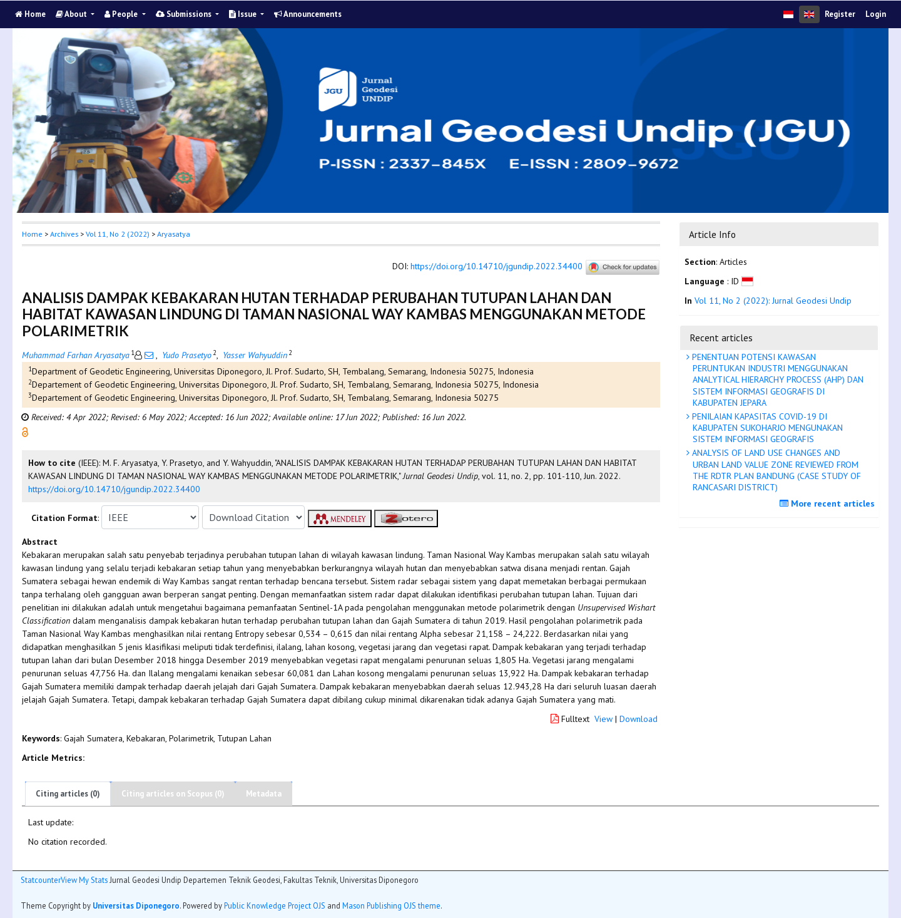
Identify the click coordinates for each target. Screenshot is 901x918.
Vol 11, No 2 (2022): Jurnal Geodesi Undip (773, 300)
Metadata (264, 793)
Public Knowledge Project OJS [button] (274, 905)
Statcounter (41, 880)
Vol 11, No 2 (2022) (118, 234)
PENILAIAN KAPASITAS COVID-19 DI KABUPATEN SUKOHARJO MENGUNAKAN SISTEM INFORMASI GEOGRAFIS (766, 428)
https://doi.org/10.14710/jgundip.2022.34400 (496, 266)
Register (840, 14)
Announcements (308, 14)
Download (638, 719)
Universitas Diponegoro (136, 905)
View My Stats (84, 880)
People (122, 14)
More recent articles (829, 503)
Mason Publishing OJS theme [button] (391, 905)
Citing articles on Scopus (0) (173, 793)
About (72, 14)
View (603, 719)
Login (875, 14)
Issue (243, 14)
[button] (25, 431)
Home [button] (32, 234)
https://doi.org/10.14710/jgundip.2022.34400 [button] (114, 489)
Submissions (184, 14)
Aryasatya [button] (173, 234)
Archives (64, 234)
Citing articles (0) (68, 793)
